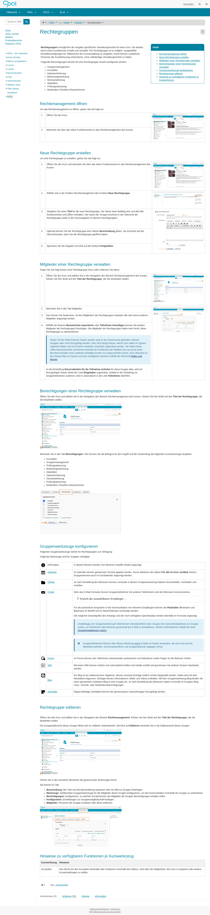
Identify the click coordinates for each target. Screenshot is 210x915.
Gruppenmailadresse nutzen (92, 630)
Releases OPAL (13, 43)
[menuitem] (14, 12)
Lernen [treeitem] (10, 65)
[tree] (17, 75)
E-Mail (51, 592)
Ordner (51, 582)
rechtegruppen (61, 885)
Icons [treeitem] (10, 96)
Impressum (115, 909)
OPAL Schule (12, 34)
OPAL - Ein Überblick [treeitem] (17, 53)
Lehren (67, 22)
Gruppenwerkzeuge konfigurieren (176, 70)
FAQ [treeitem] (9, 77)
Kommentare (48, 896)
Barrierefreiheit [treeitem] (14, 73)
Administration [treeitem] (14, 81)
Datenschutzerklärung (99, 909)
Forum (51, 658)
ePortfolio (52, 691)
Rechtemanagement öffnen (173, 54)
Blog (50, 680)
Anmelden (188, 4)
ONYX (46, 12)
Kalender (52, 572)
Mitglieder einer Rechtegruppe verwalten (179, 60)
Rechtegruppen (94, 22)
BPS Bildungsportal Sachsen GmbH (105, 912)
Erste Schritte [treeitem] (13, 57)
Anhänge (69, 896)
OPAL (30, 12)
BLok (62, 12)
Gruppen (79, 22)
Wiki (50, 665)
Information (100, 896)
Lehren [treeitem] (10, 69)
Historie (85, 896)
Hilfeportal (12, 12)
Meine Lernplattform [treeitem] (17, 61)
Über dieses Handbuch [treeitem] (13, 90)
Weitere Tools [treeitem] (13, 85)
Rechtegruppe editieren (171, 73)
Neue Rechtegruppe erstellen (174, 57)
